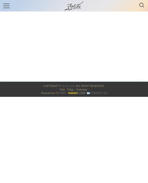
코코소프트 (68, 86)
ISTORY (60, 93)
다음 (139, 81)
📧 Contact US (97, 93)
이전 (8, 81)
